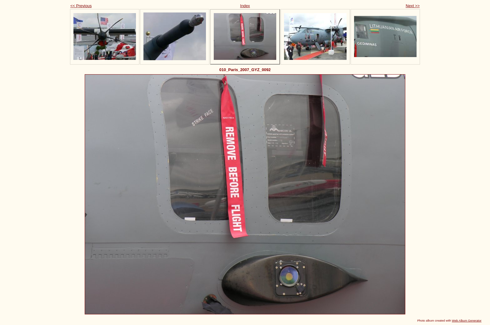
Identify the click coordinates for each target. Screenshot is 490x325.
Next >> (413, 5)
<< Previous (81, 5)
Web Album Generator (467, 320)
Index (245, 5)
